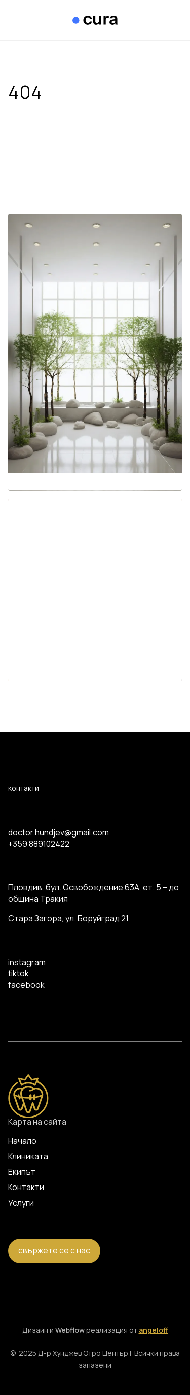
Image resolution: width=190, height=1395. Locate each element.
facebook (26, 984)
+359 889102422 (38, 843)
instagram (27, 962)
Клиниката (28, 1156)
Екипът (21, 1171)
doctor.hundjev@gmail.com (58, 832)
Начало (22, 1140)
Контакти (26, 1187)
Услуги (21, 1202)
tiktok (18, 973)
